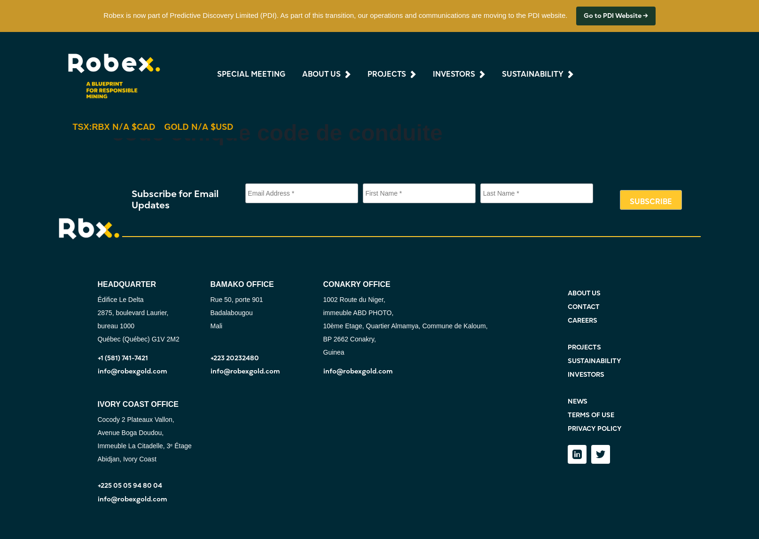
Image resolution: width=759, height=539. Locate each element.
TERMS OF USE (591, 415)
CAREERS (582, 320)
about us (321, 74)
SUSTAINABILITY (594, 361)
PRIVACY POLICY (595, 428)
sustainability (532, 74)
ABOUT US (584, 293)
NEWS (577, 401)
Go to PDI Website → (616, 15)
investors (454, 74)
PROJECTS (584, 347)
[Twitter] (600, 454)
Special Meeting (251, 74)
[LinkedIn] (577, 454)
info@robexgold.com (132, 371)
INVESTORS (586, 374)
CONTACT (584, 306)
